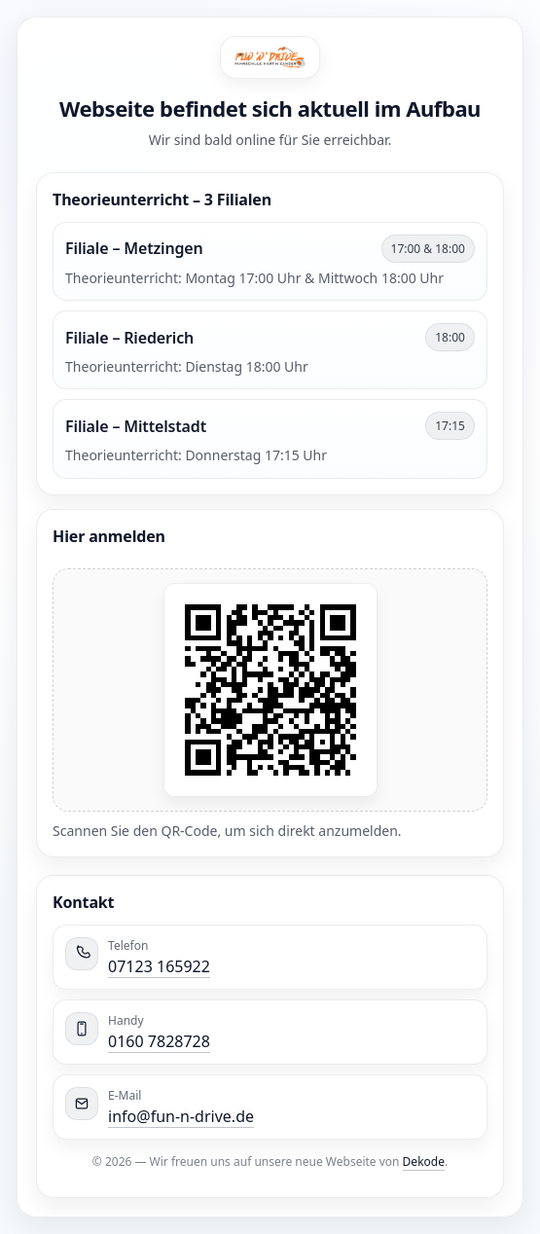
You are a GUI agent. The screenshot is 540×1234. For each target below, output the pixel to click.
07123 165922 (159, 966)
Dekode (424, 1161)
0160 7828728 (159, 1041)
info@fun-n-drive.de (181, 1116)
